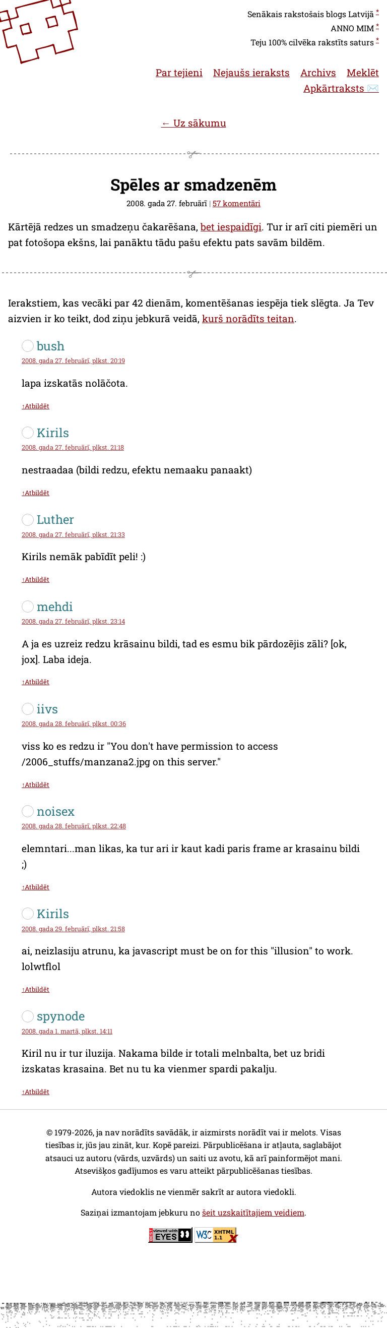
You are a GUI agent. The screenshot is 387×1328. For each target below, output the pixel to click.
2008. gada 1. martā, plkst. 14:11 (67, 1031)
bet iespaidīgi (231, 226)
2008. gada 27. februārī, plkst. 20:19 (73, 360)
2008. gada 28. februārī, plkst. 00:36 (74, 723)
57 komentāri (237, 203)
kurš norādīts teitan (248, 318)
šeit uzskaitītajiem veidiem (253, 1212)
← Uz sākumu (193, 122)
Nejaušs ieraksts (251, 72)
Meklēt (363, 72)
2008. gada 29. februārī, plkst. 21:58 (73, 929)
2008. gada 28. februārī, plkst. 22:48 (74, 826)
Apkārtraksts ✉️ (341, 88)
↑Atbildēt (35, 406)
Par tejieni (179, 72)
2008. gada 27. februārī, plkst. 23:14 (73, 621)
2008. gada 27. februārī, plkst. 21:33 (73, 534)
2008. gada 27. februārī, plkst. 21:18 (73, 447)
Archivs (318, 72)
